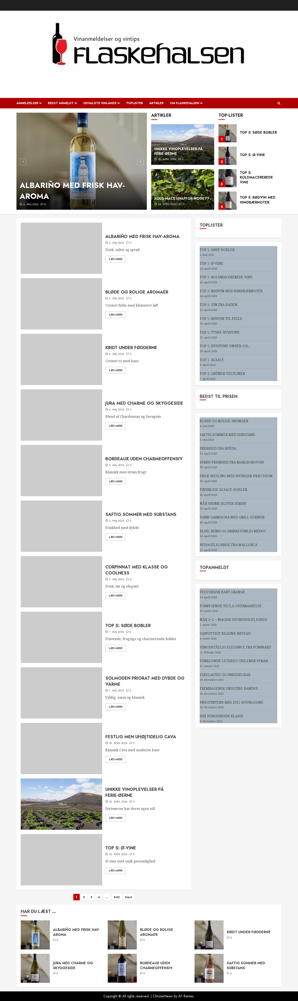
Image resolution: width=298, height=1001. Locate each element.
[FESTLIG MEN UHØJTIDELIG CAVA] (61, 748)
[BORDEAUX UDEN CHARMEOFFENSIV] (61, 470)
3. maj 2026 (116, 521)
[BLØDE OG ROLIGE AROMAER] (61, 303)
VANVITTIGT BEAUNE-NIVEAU (225, 633)
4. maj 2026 (31, 204)
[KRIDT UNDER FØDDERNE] (61, 359)
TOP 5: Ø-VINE (252, 154)
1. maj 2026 (116, 632)
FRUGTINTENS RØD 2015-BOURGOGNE (231, 702)
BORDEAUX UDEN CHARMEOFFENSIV (144, 459)
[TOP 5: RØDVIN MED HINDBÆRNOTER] (227, 201)
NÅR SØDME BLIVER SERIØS (223, 503)
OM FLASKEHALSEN (184, 103)
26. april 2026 (167, 204)
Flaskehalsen (149, 78)
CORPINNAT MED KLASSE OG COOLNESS (136, 570)
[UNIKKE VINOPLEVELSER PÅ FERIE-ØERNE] (61, 804)
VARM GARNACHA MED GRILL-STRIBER (232, 517)
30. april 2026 (167, 159)
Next (128, 897)
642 (117, 897)
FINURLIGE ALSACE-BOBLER (223, 489)
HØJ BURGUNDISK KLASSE (221, 716)
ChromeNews (163, 996)
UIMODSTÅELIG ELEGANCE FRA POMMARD (235, 647)
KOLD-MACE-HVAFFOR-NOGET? (181, 198)
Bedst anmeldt (61, 103)
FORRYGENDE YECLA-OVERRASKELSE (231, 606)
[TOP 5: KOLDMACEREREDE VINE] (227, 178)
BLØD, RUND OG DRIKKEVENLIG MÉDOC (233, 531)
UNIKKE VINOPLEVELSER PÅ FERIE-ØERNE (178, 151)
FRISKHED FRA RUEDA (218, 448)
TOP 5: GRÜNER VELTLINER (222, 373)
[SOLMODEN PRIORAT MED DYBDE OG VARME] (61, 693)
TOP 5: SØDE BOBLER (258, 132)
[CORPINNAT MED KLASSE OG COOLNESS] (61, 581)
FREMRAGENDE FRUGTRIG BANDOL (229, 688)
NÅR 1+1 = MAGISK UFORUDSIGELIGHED (233, 619)
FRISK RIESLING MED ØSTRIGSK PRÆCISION (236, 476)
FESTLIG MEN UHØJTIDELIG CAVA (140, 737)
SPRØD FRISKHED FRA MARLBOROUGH (232, 462)
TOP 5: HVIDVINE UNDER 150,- (225, 346)
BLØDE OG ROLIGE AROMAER (136, 292)
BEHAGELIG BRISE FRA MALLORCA (228, 544)
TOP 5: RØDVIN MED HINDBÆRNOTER (257, 200)
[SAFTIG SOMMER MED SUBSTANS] (61, 526)
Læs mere (115, 259)
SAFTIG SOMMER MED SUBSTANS (140, 514)
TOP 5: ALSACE (212, 359)
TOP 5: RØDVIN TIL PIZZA (221, 318)
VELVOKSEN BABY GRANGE (222, 592)
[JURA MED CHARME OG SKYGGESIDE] (61, 415)
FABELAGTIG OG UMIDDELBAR (225, 674)
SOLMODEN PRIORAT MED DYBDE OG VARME (144, 681)
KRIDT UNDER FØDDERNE (131, 348)
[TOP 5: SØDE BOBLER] (227, 133)
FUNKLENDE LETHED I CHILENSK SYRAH (234, 660)
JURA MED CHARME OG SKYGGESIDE (144, 403)
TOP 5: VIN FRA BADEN (219, 304)
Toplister (134, 103)
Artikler (156, 103)
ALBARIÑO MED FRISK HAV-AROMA (72, 191)
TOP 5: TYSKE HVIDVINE (220, 332)
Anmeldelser (27, 103)
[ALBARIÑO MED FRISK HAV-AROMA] (81, 161)
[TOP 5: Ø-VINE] (227, 156)
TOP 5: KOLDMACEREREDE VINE (256, 177)
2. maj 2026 (116, 579)
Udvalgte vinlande (100, 103)
